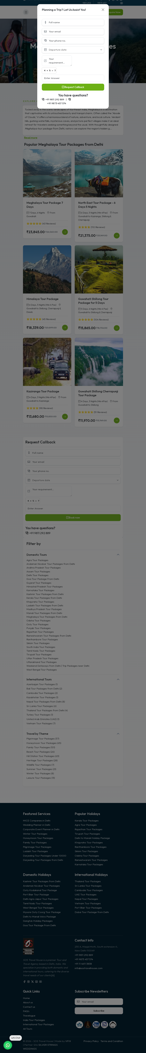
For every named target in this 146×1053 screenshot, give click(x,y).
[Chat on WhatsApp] (8, 1045)
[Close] (103, 9)
